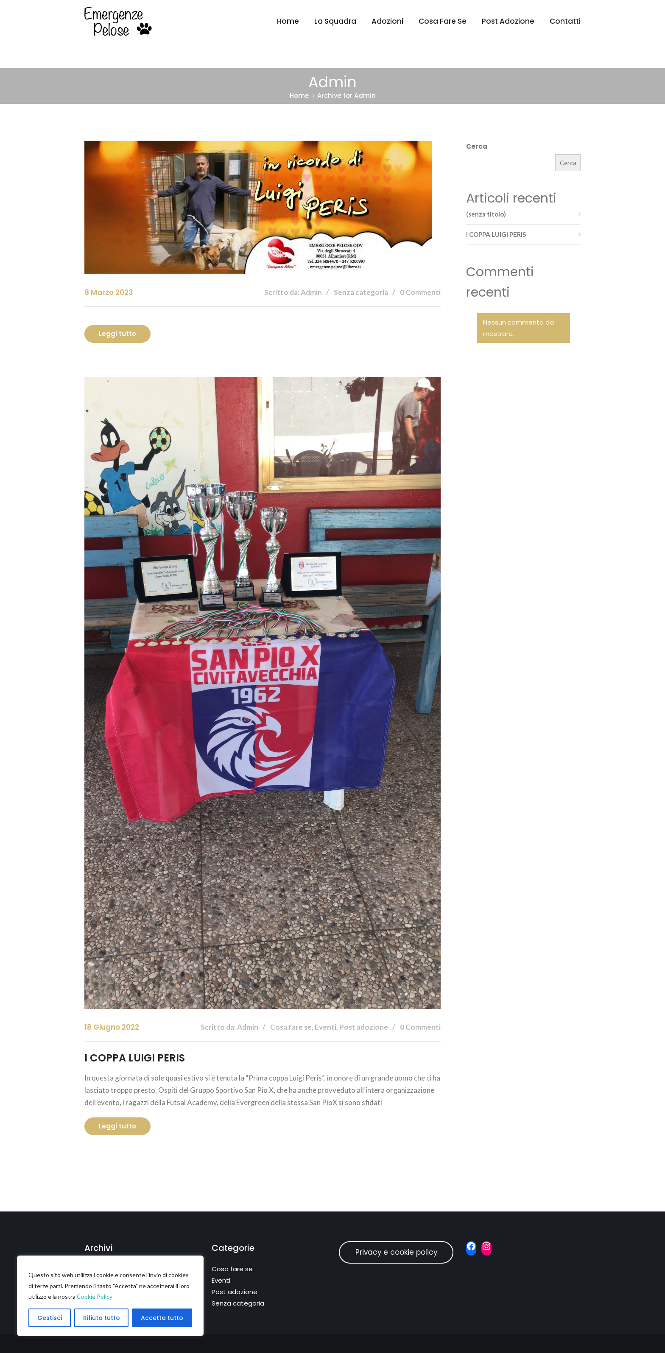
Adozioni (387, 21)
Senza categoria (238, 1303)
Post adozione (508, 21)
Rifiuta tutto (101, 1318)
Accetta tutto (162, 1318)
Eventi (221, 1280)
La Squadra (335, 21)
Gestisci (49, 1318)
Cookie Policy (94, 1296)
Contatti (565, 21)
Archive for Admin (346, 95)
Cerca (476, 146)
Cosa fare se (443, 21)
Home (288, 21)
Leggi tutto (117, 333)
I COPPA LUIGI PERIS (134, 1058)
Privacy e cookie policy (396, 1252)
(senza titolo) (486, 214)
